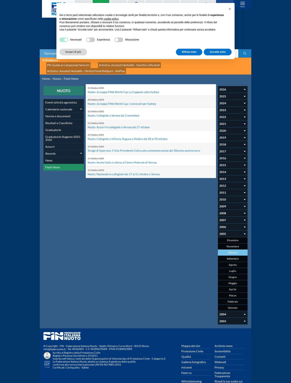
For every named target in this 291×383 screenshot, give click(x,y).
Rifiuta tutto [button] (189, 51)
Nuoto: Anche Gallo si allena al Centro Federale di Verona (124, 150)
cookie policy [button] (111, 18)
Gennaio (233, 296)
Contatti (220, 345)
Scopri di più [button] (73, 51)
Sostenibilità (222, 339)
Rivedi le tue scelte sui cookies (228, 371)
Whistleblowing (191, 369)
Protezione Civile (192, 339)
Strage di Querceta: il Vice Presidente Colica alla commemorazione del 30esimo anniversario (146, 138)
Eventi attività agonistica (61, 90)
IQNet (85, 356)
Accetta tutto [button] (218, 51)
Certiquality (73, 356)
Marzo (232, 283)
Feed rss (186, 361)
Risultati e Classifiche (58, 111)
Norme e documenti (58, 104)
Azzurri (50, 135)
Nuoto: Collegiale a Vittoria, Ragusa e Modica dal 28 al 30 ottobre (129, 127)
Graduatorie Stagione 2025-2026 (63, 126)
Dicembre (232, 228)
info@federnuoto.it (54, 337)
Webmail (220, 350)
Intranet (186, 355)
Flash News (52, 155)
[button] (230, 9)
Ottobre (232, 240)
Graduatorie (53, 118)
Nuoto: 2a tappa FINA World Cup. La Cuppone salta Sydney (126, 80)
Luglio (232, 259)
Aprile (232, 277)
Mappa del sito (190, 334)
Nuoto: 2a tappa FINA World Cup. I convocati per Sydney (124, 92)
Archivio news (224, 334)
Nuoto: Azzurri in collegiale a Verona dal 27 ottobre (120, 115)
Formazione (52, 53)
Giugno (232, 265)
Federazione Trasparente (222, 362)
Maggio (232, 271)
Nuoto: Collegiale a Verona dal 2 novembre (115, 103)
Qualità (186, 345)
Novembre (233, 234)
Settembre (233, 246)
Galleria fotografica (193, 350)
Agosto (233, 253)
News (49, 148)
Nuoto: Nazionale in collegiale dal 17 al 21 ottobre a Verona (125, 162)
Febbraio (233, 289)
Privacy (219, 355)
